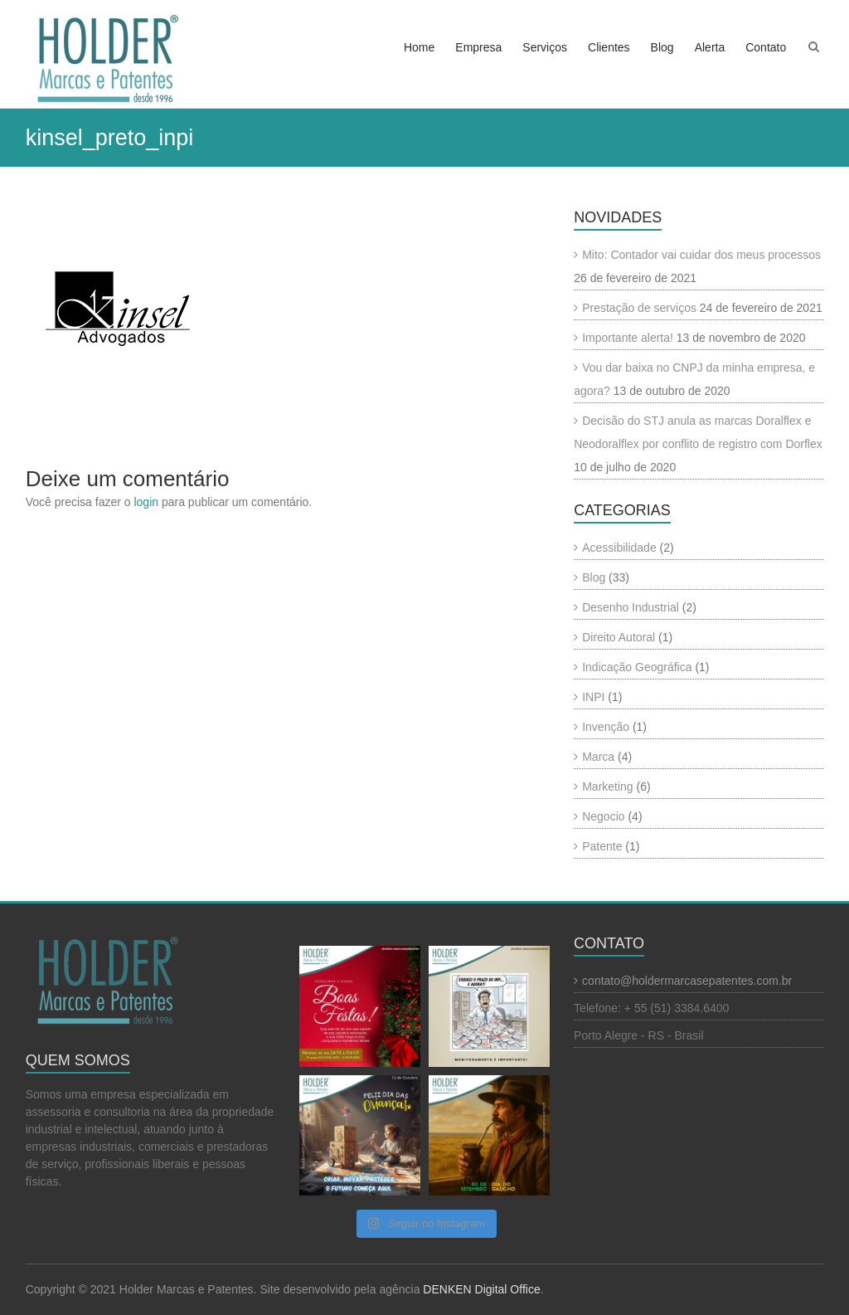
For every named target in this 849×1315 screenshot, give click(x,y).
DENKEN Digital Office (481, 1289)
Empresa (478, 47)
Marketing (607, 786)
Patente (602, 846)
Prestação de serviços (639, 307)
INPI (593, 697)
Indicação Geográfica (636, 667)
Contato (765, 47)
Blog (662, 47)
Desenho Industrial (630, 607)
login (145, 502)
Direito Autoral (618, 637)
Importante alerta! (627, 337)
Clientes (609, 47)
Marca (598, 756)
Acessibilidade (619, 547)
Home (419, 47)
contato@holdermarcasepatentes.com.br (687, 980)
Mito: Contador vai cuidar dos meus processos (701, 254)
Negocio (603, 816)
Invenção (605, 726)
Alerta (710, 47)
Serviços (544, 47)
